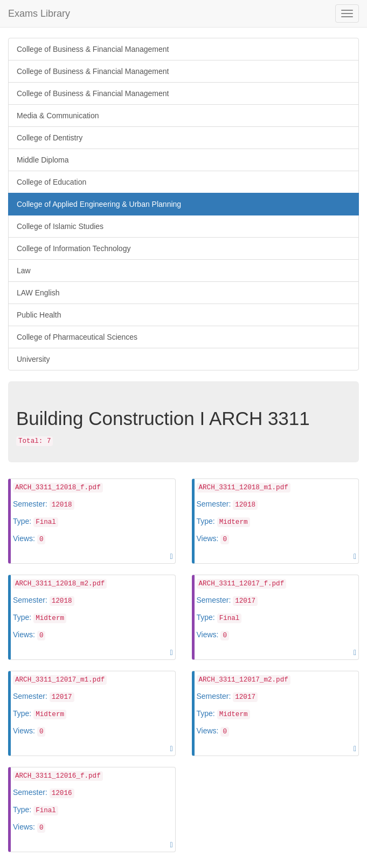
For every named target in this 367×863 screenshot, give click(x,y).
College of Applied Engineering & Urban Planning (99, 204)
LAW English (38, 292)
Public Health (39, 315)
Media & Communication (58, 115)
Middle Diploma (42, 160)
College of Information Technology (73, 248)
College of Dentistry (49, 137)
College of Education (51, 182)
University (33, 359)
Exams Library (39, 13)
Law (24, 270)
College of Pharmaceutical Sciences (77, 337)
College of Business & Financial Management (93, 49)
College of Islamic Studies (60, 226)
